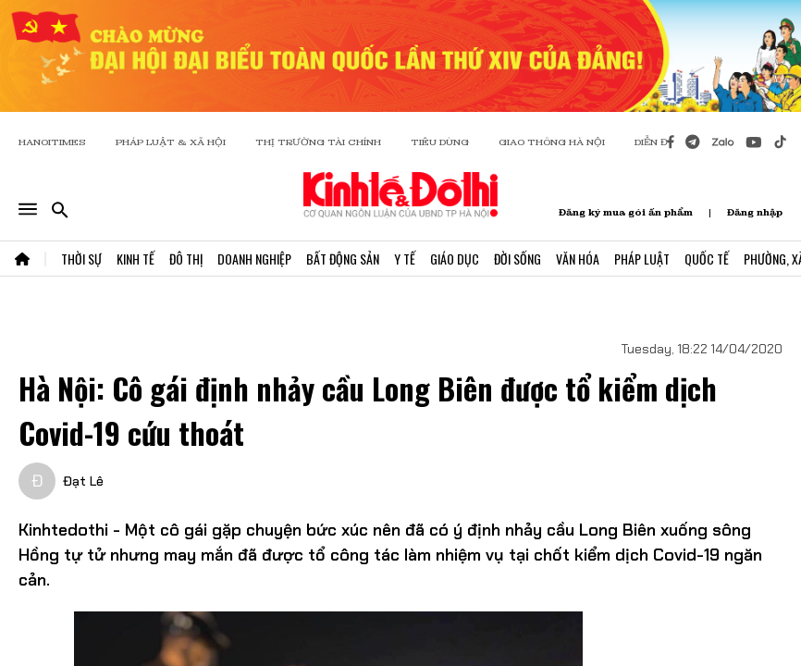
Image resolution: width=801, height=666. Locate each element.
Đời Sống (517, 258)
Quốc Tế (706, 258)
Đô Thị (186, 258)
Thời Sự (81, 258)
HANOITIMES (52, 142)
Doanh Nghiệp (254, 258)
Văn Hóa (577, 258)
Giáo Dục (454, 258)
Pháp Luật (642, 258)
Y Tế (404, 258)
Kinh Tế (135, 258)
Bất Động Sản (342, 258)
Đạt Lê (83, 481)
